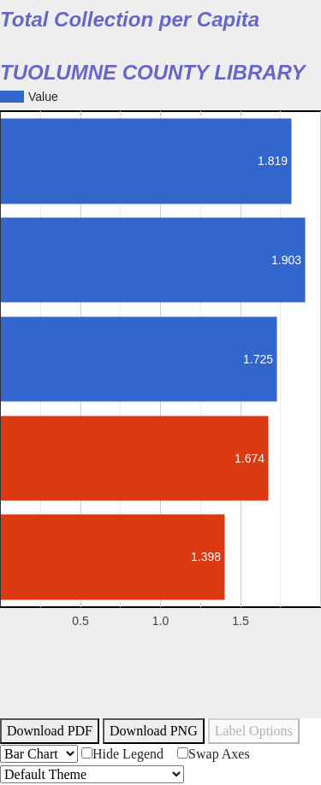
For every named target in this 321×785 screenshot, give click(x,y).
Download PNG (154, 730)
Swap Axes (213, 754)
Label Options (254, 730)
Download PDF (49, 730)
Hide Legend (122, 754)
